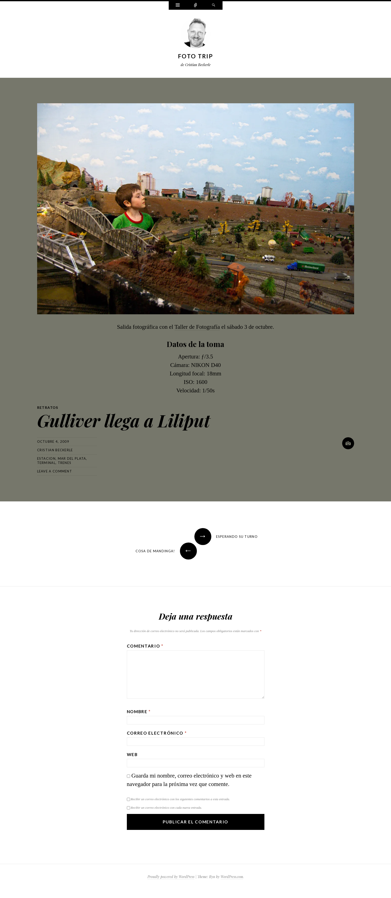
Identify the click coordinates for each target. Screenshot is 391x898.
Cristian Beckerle (55, 450)
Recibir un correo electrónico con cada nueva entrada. (166, 807)
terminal (46, 463)
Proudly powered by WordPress (171, 876)
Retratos (47, 407)
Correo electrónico (157, 733)
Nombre (139, 711)
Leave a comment (54, 471)
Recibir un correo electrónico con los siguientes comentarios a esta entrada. (180, 799)
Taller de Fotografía (197, 327)
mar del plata (72, 458)
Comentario (145, 646)
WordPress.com (232, 876)
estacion (46, 458)
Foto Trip (195, 56)
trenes (65, 463)
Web (132, 754)
